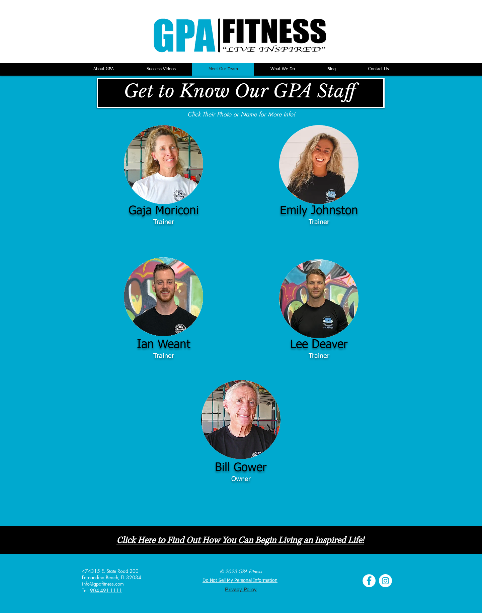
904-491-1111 (106, 590)
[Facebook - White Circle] (369, 580)
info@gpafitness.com (103, 584)
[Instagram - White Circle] (385, 580)
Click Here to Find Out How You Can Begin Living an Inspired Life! (240, 540)
